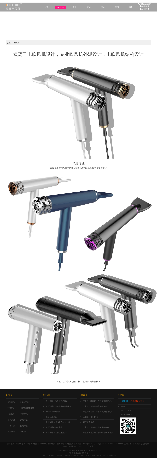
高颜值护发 (95, 381)
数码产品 (11, 420)
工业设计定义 (51, 417)
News (65, 446)
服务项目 (10, 444)
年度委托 (24, 414)
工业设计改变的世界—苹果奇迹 (96, 427)
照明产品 (24, 426)
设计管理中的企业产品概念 (57, 401)
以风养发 (67, 381)
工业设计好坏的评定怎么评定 (95, 406)
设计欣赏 (52, 444)
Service (119, 444)
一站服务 (11, 414)
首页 (9, 43)
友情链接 (127, 444)
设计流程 (60, 444)
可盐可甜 (85, 381)
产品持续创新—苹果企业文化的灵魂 (98, 412)
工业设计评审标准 (90, 417)
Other (112, 444)
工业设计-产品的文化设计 (56, 433)
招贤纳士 (145, 444)
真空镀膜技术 (88, 422)
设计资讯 (35, 444)
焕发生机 (76, 381)
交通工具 (11, 426)
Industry (25, 402)
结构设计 (24, 432)
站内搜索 (136, 444)
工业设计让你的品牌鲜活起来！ (58, 406)
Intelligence (27, 408)
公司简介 (97, 444)
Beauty (16, 43)
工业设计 (81, 446)
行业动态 (19, 444)
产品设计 (89, 446)
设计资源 (69, 444)
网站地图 (72, 446)
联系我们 (78, 444)
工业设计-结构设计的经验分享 (58, 422)
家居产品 (24, 420)
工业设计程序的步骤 (54, 427)
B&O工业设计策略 (53, 412)
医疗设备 (11, 432)
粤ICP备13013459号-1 (78, 453)
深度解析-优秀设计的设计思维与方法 (98, 433)
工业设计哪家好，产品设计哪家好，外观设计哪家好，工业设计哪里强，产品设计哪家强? (98, 401)
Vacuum (12, 408)
